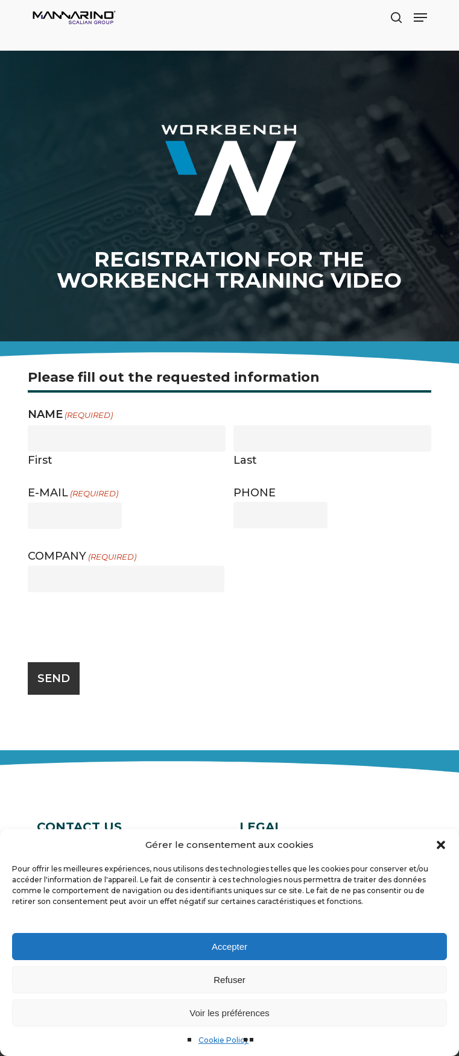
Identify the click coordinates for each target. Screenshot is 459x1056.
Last (245, 460)
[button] (441, 845)
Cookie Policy (223, 1040)
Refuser (229, 980)
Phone (254, 492)
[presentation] (119, 625)
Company (82, 556)
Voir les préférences (229, 1013)
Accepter (229, 946)
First (40, 460)
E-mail (73, 493)
